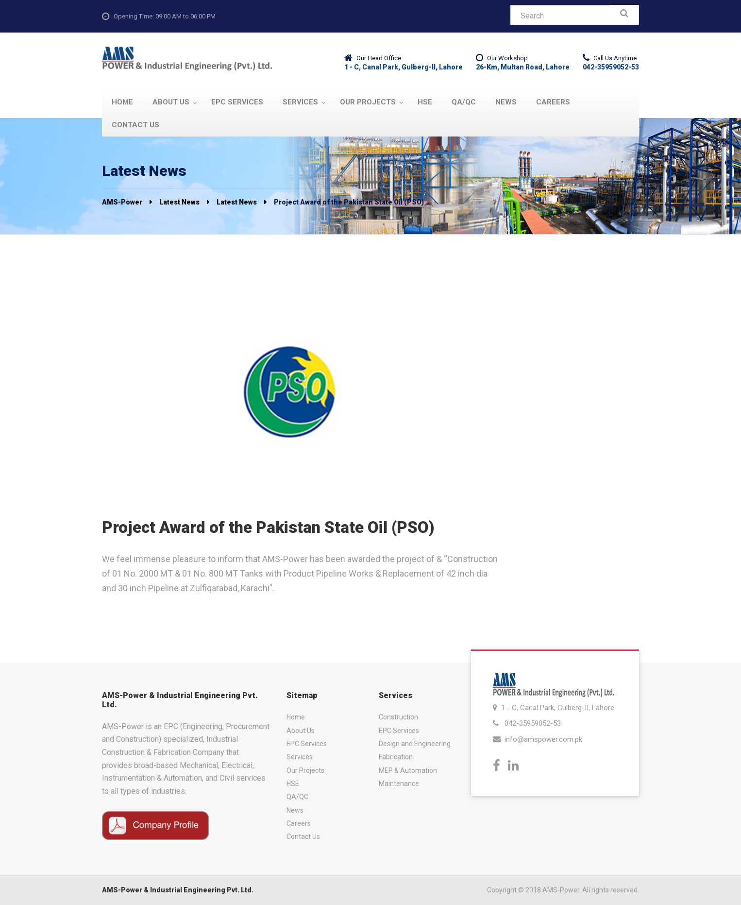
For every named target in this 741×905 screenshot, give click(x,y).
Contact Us (303, 836)
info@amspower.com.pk (543, 739)
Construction (398, 717)
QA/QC (297, 797)
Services (299, 757)
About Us (300, 730)
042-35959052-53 (533, 723)
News (294, 810)
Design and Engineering (415, 744)
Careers (298, 823)
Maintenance (399, 783)
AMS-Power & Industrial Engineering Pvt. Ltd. (177, 890)
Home (295, 717)
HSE (292, 783)
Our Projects (305, 770)
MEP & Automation (408, 770)
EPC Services (306, 744)
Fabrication (396, 757)
